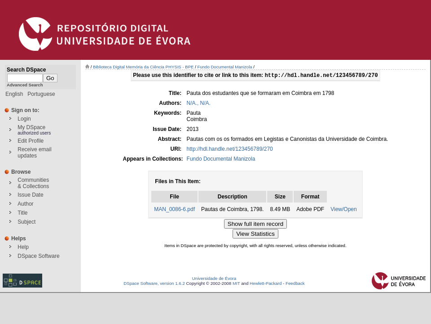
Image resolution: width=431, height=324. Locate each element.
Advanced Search (25, 84)
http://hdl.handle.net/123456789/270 (230, 150)
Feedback (295, 284)
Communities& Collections (33, 183)
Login (24, 119)
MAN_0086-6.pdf (174, 210)
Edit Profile (31, 141)
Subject (26, 222)
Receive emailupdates (34, 152)
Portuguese (41, 94)
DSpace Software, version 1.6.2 (154, 284)
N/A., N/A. (199, 104)
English (14, 94)
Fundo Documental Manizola (225, 66)
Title (22, 213)
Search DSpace (26, 70)
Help (23, 247)
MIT (236, 284)
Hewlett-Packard (265, 284)
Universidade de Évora (214, 279)
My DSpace (31, 127)
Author (25, 204)
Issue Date (30, 195)
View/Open (343, 210)
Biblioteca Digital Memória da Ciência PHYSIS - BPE (143, 66)
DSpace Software (38, 256)
